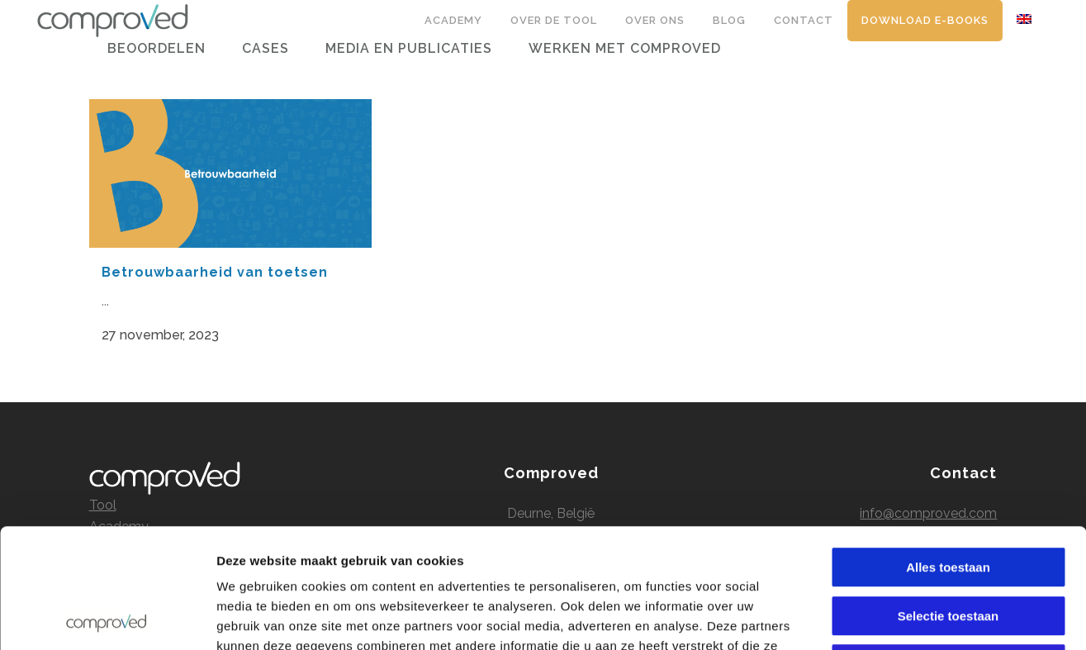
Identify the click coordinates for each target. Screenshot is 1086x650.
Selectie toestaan (948, 497)
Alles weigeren (947, 545)
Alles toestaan (948, 448)
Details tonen (892, 617)
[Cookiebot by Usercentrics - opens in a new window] (107, 617)
